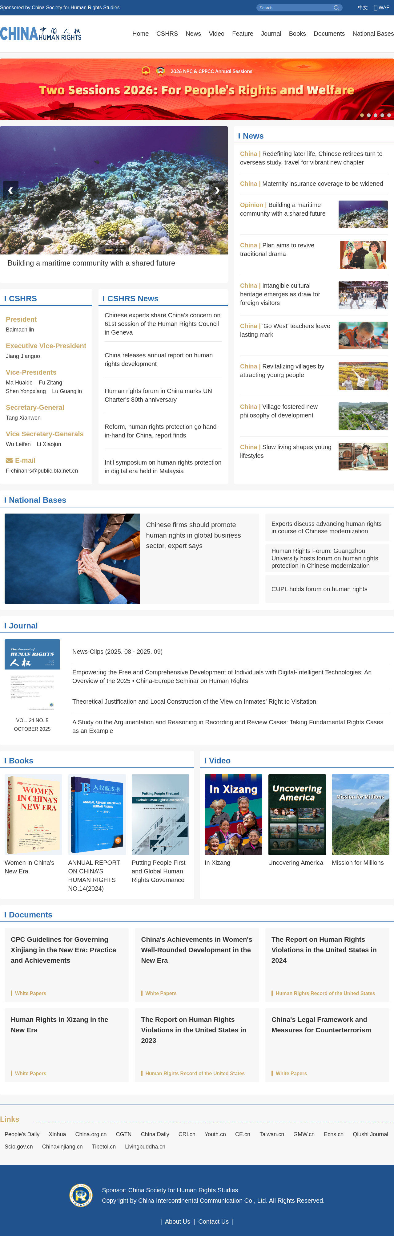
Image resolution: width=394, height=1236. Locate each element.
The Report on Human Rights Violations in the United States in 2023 (194, 1030)
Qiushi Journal (370, 1134)
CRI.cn (187, 1134)
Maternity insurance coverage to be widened (322, 183)
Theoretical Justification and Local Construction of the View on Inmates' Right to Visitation (194, 701)
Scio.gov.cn (19, 1147)
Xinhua (57, 1134)
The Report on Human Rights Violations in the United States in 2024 (324, 950)
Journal (271, 33)
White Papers (30, 993)
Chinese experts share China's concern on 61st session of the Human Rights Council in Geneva (162, 324)
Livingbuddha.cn (145, 1147)
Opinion (251, 204)
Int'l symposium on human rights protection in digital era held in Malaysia (163, 466)
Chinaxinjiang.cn (62, 1147)
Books (297, 33)
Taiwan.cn (271, 1134)
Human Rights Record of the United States (325, 993)
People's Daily (22, 1134)
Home (140, 33)
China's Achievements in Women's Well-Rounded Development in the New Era (196, 950)
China (248, 153)
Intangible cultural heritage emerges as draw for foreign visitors (280, 294)
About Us (177, 1221)
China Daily (155, 1134)
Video (216, 33)
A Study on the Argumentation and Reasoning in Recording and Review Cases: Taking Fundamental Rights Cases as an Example (227, 726)
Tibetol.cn (104, 1147)
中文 (363, 7)
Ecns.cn (334, 1134)
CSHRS (167, 33)
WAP (384, 7)
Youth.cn (215, 1134)
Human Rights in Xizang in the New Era (59, 1025)
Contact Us (213, 1221)
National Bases (373, 33)
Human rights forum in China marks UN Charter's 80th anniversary (158, 395)
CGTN (124, 1134)
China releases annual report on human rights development (159, 359)
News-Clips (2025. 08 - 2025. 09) (117, 651)
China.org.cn (91, 1134)
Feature (242, 33)
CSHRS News (133, 298)
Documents (329, 33)
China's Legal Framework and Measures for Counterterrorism (321, 1025)
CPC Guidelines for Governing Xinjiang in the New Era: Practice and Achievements (63, 950)
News (193, 33)
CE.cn (242, 1134)
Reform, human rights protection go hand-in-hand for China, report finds (162, 431)
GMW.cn (304, 1134)
